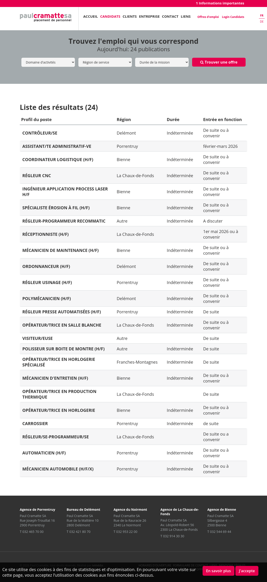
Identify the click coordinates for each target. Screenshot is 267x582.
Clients (130, 16)
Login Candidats (233, 17)
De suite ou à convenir (216, 133)
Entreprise (149, 16)
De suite (211, 312)
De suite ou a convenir (216, 436)
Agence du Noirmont (130, 509)
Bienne (123, 159)
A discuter (213, 221)
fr (262, 15)
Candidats (110, 16)
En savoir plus (218, 570)
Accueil (90, 16)
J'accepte (247, 570)
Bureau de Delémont (83, 509)
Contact (170, 16)
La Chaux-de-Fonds (135, 175)
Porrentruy (127, 146)
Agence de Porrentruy (37, 509)
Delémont (126, 133)
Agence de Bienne (221, 509)
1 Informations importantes (220, 3)
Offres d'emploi (208, 17)
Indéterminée (180, 133)
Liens (185, 16)
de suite (210, 423)
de (262, 22)
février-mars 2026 (220, 146)
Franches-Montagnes (137, 362)
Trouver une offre (218, 62)
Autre (122, 221)
